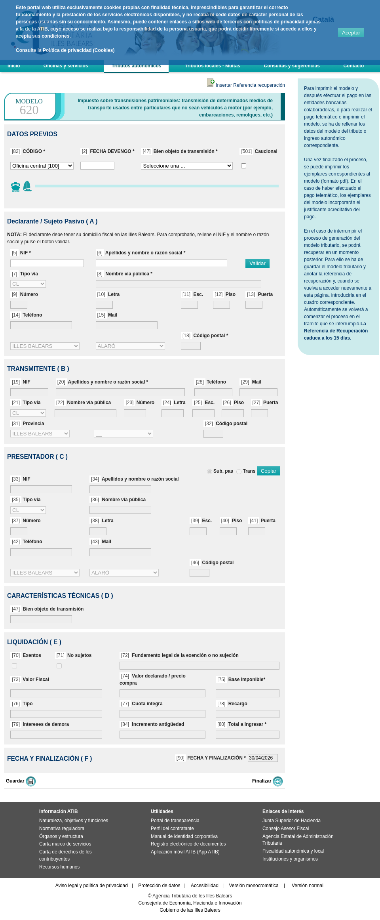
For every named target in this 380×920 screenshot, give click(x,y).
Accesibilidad (204, 885)
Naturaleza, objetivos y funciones (73, 820)
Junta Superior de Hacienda (291, 820)
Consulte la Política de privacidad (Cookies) (65, 50)
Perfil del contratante (172, 828)
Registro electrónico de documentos (188, 844)
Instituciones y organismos (290, 859)
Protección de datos (159, 885)
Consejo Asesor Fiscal (285, 828)
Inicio (14, 66)
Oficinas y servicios (66, 66)
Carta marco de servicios (65, 844)
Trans (249, 471)
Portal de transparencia (175, 820)
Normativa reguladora (61, 828)
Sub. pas (223, 471)
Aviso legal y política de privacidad (91, 885)
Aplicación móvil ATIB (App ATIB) (185, 852)
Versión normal (307, 885)
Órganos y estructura (61, 836)
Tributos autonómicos (136, 66)
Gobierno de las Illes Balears (190, 910)
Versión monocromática (253, 885)
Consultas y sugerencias (292, 66)
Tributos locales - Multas (212, 66)
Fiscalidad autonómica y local (293, 851)
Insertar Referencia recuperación (246, 85)
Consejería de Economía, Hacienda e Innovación (190, 903)
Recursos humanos (59, 867)
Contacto (353, 66)
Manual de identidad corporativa (184, 836)
